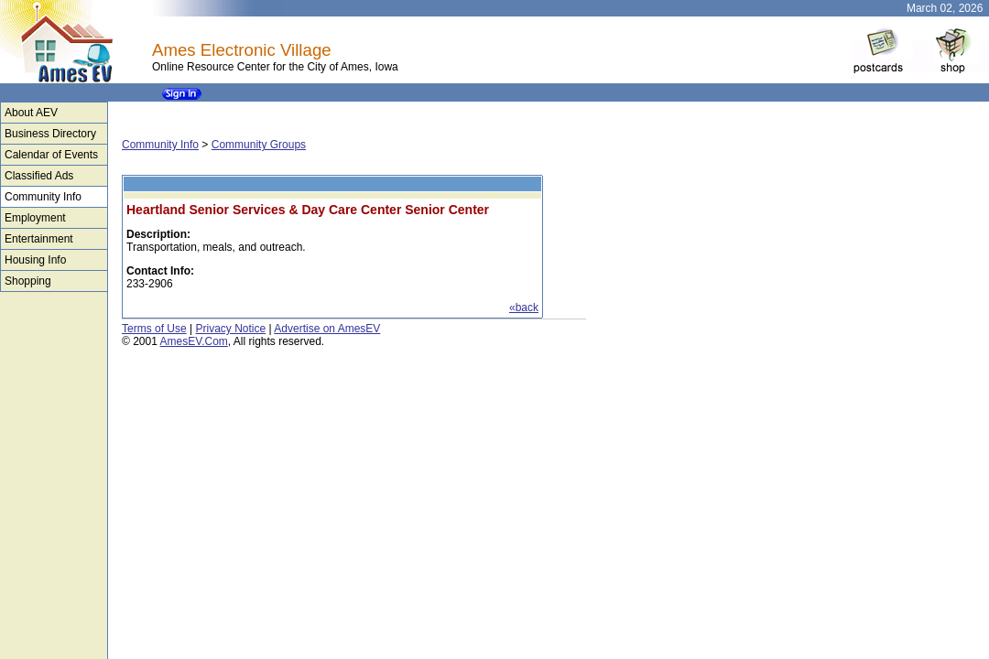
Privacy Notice (230, 328)
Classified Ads (39, 175)
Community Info (43, 196)
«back (523, 307)
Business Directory (50, 133)
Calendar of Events (51, 154)
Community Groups (259, 144)
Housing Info (35, 260)
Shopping (28, 281)
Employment (35, 217)
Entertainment (39, 238)
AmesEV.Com (194, 341)
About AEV (31, 112)
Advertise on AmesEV (327, 328)
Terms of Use (154, 328)
